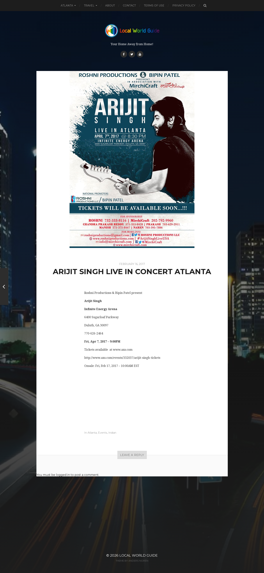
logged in (63, 475)
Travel (89, 5)
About (110, 5)
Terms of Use (154, 5)
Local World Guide (138, 555)
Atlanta (67, 5)
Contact (129, 5)
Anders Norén (138, 560)
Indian (112, 432)
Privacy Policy (183, 5)
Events (102, 432)
